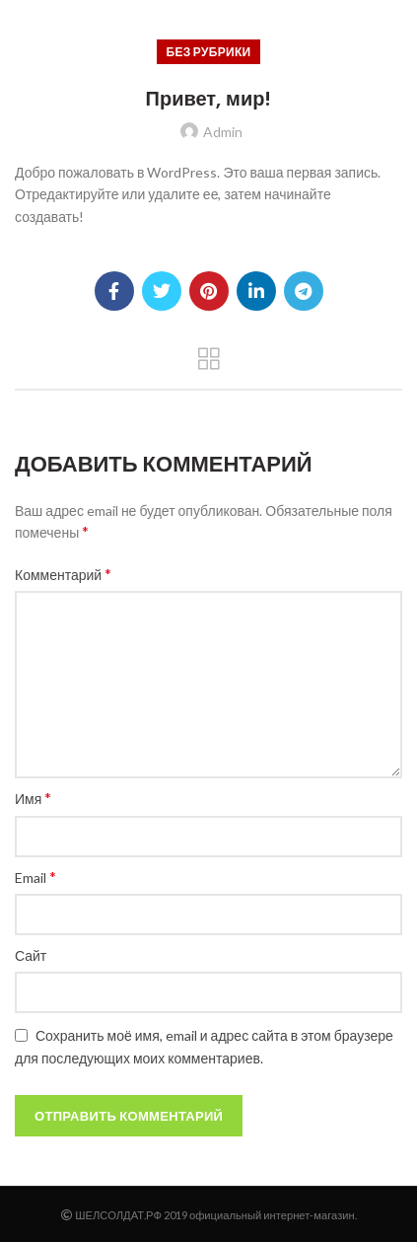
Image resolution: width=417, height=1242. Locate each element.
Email (35, 876)
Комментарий (63, 573)
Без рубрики (209, 51)
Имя (33, 797)
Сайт (30, 955)
